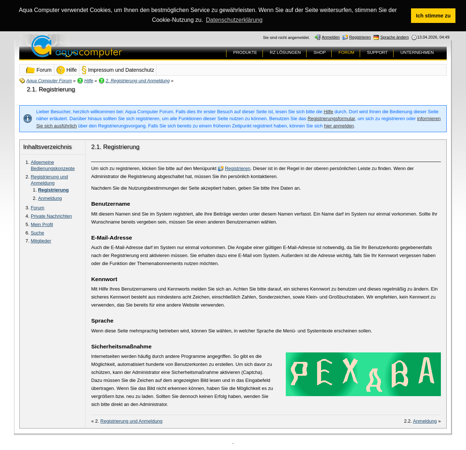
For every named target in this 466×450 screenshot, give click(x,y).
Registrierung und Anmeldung (49, 179)
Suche (37, 232)
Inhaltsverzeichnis (47, 146)
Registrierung (53, 189)
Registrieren (237, 168)
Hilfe (328, 111)
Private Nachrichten (51, 215)
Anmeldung (50, 198)
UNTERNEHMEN (417, 51)
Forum (37, 207)
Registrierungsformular (331, 118)
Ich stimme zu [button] (433, 16)
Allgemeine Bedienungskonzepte (53, 165)
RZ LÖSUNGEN (285, 51)
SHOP (319, 51)
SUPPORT (377, 51)
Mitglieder (41, 240)
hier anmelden (339, 125)
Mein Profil (42, 224)
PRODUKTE (245, 51)
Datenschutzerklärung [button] (234, 20)
